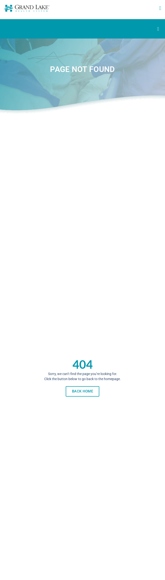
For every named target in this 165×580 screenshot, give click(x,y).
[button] (160, 8)
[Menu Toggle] (158, 28)
